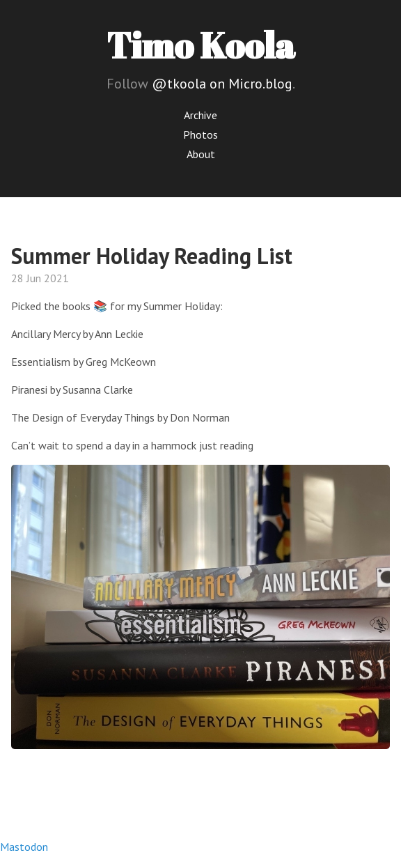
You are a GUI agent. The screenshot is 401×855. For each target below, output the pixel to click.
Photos (200, 134)
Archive (200, 115)
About (201, 154)
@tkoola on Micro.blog (222, 84)
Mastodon (24, 847)
